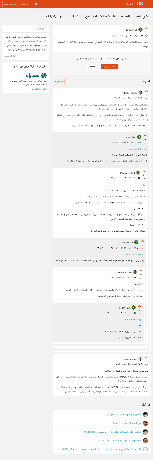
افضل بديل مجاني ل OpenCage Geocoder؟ (119, 440)
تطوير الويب (137, 35)
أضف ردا (126, 98)
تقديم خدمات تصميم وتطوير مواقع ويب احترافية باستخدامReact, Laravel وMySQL (101, 449)
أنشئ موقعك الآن (39, 89)
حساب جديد (109, 66)
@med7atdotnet (138, 149)
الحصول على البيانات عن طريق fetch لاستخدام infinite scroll (112, 432)
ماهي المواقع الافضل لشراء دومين (124, 414)
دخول (91, 66)
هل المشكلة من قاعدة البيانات (126, 423)
